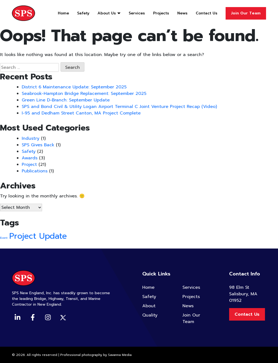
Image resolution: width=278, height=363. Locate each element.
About (149, 306)
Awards (29, 158)
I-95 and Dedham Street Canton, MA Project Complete (81, 113)
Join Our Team (246, 13)
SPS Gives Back (38, 145)
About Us (106, 13)
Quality (149, 315)
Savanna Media (120, 354)
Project (29, 164)
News (182, 13)
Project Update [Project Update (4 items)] (38, 236)
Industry (30, 138)
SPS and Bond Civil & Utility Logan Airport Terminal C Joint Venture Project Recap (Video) (119, 106)
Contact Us (206, 13)
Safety (83, 13)
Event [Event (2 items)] (4, 237)
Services (137, 13)
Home (63, 13)
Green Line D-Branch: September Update (66, 100)
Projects (161, 13)
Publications (35, 171)
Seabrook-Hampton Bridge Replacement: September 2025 (84, 93)
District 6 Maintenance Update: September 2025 (74, 87)
